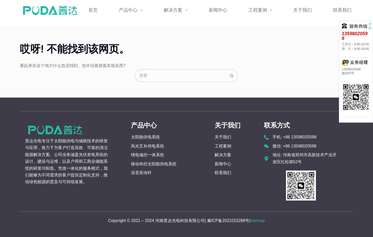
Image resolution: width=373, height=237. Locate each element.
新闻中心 (218, 10)
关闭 (369, 23)
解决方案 (177, 10)
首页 (93, 10)
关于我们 (302, 10)
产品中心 (132, 10)
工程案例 (261, 10)
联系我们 (342, 10)
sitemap (257, 220)
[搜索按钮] (231, 75)
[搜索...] (180, 75)
